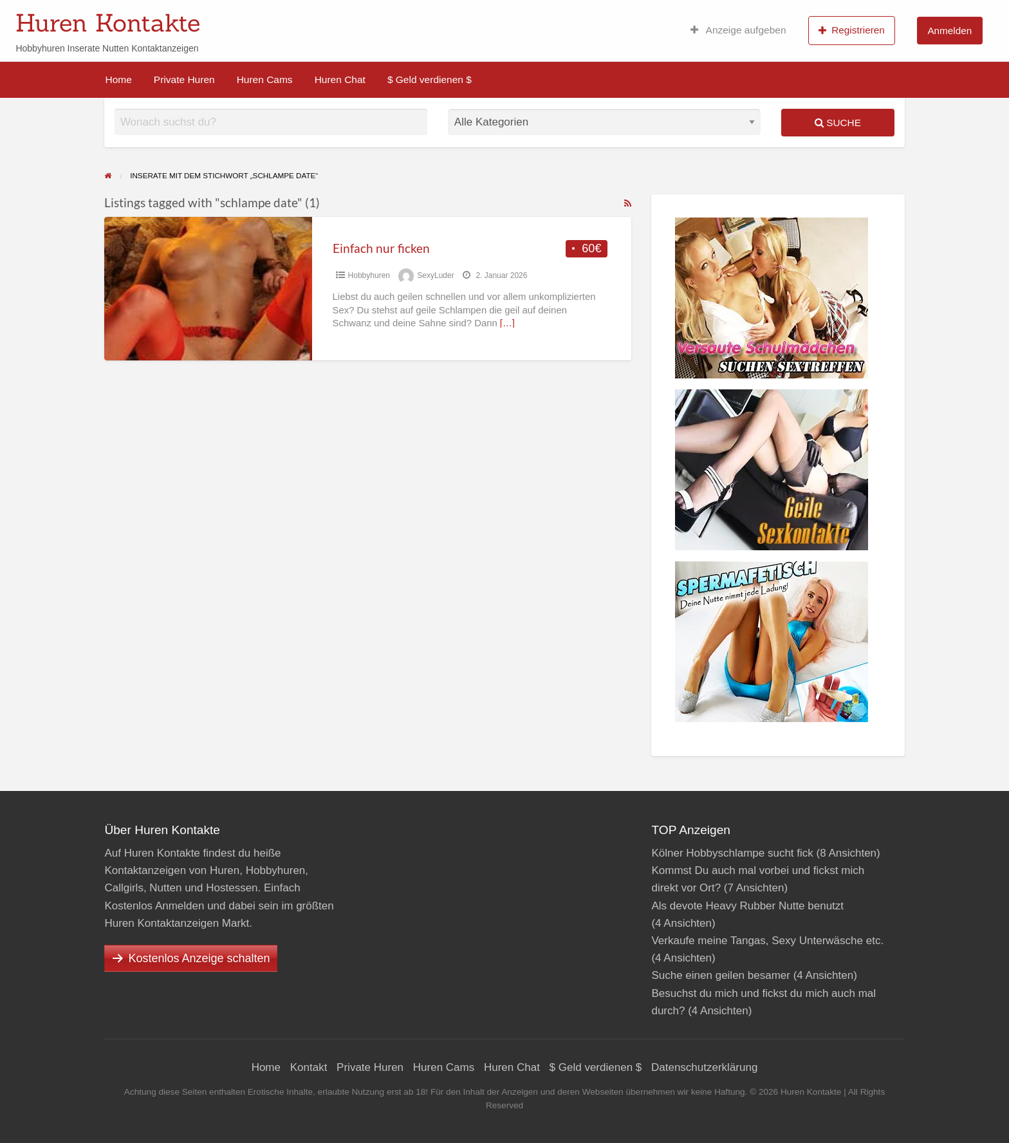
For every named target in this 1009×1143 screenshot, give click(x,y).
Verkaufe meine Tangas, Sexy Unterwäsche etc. (767, 940)
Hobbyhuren (369, 275)
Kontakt (309, 1067)
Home (119, 79)
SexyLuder (435, 275)
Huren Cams (265, 79)
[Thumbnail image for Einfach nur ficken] (207, 288)
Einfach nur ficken (381, 248)
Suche (838, 122)
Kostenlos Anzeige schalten (199, 958)
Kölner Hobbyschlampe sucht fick (732, 853)
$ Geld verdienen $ (429, 79)
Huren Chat (340, 79)
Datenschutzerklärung (704, 1067)
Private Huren (184, 79)
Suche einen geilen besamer (720, 975)
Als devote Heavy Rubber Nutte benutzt (747, 906)
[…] (507, 323)
